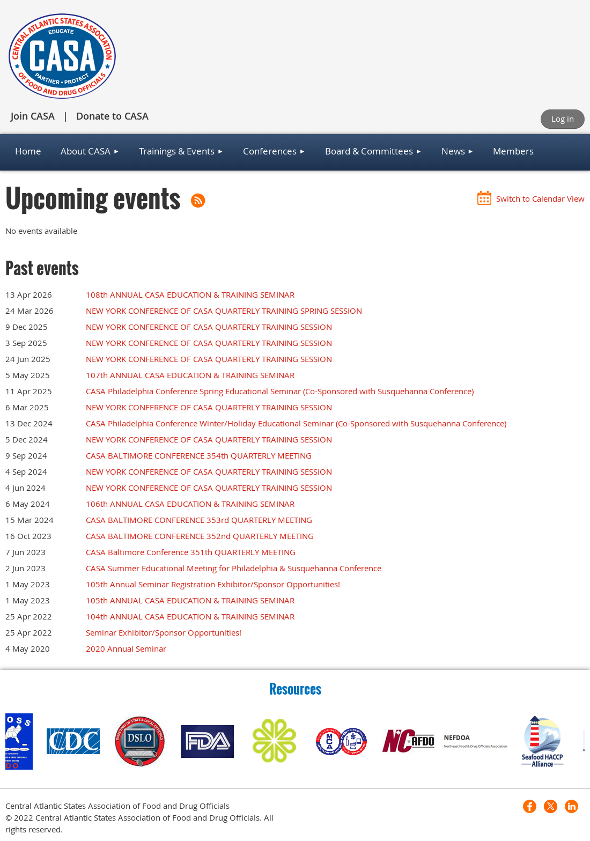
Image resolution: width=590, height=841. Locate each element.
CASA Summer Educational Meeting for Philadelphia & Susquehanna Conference (233, 568)
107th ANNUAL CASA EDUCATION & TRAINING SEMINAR (190, 375)
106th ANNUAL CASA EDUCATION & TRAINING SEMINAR (190, 503)
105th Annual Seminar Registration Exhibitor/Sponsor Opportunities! (213, 584)
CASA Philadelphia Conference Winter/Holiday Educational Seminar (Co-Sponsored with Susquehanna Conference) (296, 423)
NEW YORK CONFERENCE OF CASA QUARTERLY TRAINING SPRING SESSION (224, 310)
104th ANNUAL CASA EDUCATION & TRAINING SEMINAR (190, 616)
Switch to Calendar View (540, 198)
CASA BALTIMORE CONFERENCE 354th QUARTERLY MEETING (199, 455)
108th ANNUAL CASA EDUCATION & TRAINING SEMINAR (190, 294)
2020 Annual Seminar (126, 648)
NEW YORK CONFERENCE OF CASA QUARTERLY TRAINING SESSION (209, 326)
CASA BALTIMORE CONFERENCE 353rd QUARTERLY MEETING (199, 519)
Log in (562, 118)
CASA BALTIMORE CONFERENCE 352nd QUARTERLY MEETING (200, 535)
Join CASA (33, 115)
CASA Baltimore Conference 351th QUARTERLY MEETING (191, 552)
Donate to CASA (112, 115)
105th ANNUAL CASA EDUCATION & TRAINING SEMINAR (190, 600)
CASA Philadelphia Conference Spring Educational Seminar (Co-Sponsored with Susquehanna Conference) (280, 391)
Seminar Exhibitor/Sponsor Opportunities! (163, 632)
